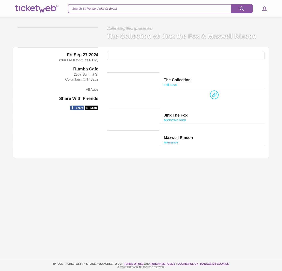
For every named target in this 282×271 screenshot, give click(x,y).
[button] (262, 8)
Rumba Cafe (85, 129)
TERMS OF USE (134, 263)
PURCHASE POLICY (163, 263)
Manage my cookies (214, 263)
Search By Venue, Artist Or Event (94, 8)
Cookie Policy (188, 263)
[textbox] (160, 8)
